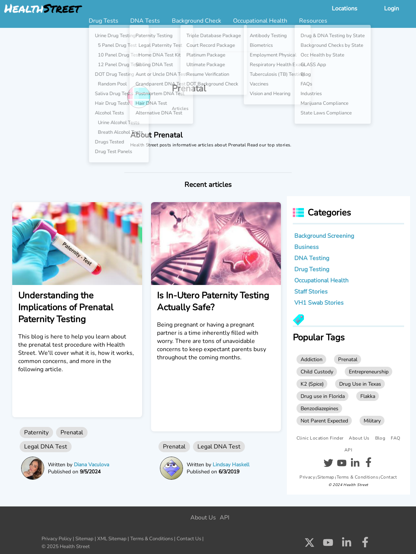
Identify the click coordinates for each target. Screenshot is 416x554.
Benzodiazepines (319, 408)
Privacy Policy (57, 538)
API (348, 450)
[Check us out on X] (309, 544)
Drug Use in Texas (360, 383)
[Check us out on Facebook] (365, 544)
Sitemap (325, 477)
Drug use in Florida (323, 395)
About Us (359, 438)
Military (372, 420)
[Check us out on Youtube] (328, 544)
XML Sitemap (112, 538)
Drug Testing (311, 269)
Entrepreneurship (369, 371)
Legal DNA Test (45, 447)
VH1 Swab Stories (319, 303)
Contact (388, 477)
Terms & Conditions (357, 477)
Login (391, 8)
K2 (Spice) (312, 383)
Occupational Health (321, 280)
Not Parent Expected (324, 420)
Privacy (307, 477)
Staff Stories (311, 292)
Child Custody (317, 371)
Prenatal (71, 432)
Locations (344, 8)
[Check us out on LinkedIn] (346, 544)
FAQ (395, 438)
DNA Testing (311, 258)
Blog (380, 438)
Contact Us (189, 538)
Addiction (311, 359)
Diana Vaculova (91, 464)
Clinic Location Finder (320, 438)
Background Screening (324, 236)
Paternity (36, 432)
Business (306, 247)
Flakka (367, 395)
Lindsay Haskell (231, 464)
